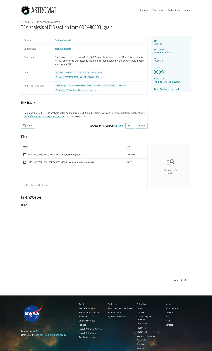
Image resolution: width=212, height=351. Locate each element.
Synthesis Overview (117, 316)
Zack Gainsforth (63, 40)
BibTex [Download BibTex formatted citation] (141, 125)
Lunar (139, 308)
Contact (169, 325)
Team (167, 320)
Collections (174, 10)
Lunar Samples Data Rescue (147, 318)
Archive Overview (87, 337)
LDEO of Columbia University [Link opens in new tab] (51, 334)
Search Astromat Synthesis (120, 308)
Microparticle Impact (146, 336)
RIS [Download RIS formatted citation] (130, 125)
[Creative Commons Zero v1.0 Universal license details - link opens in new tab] (171, 72)
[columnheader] (73, 147)
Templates (83, 316)
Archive (144, 10)
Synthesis (158, 10)
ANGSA (141, 312)
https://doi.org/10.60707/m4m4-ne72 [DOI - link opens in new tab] (43, 116)
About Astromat (172, 308)
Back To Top (182, 280)
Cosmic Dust (142, 340)
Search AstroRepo (87, 333)
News (168, 316)
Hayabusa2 (142, 332)
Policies (82, 325)
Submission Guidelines (89, 312)
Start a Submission (87, 308)
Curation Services (87, 320)
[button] (90, 72)
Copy (28, 125)
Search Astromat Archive (90, 329)
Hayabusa (141, 327)
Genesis (140, 348)
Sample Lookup (115, 312)
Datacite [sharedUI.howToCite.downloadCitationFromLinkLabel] (119, 125)
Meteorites (142, 323)
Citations (169, 312)
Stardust (141, 344)
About (187, 10)
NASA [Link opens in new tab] (36, 331)
